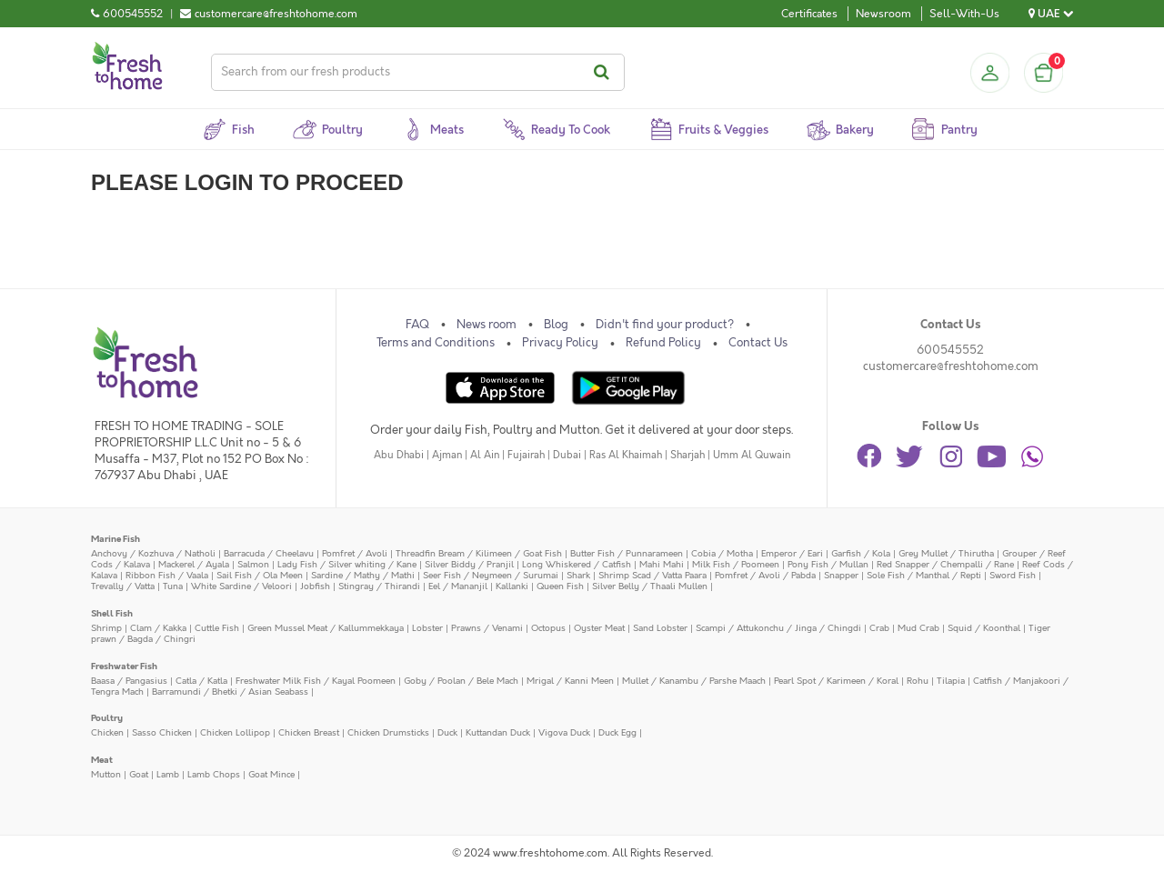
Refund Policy (663, 343)
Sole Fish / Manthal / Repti (924, 575)
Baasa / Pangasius (129, 680)
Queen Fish (560, 586)
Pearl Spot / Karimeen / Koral (836, 680)
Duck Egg (617, 732)
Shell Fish (112, 613)
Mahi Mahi (661, 564)
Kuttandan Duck (498, 732)
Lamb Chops (213, 774)
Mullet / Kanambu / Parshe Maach (694, 680)
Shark (578, 575)
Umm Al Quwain (751, 455)
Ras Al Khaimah (625, 455)
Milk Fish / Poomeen (735, 564)
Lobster (427, 628)
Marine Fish (115, 539)
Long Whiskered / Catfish (576, 564)
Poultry (107, 718)
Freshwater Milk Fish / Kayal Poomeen (316, 680)
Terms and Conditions (435, 343)
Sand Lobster (660, 628)
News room (487, 324)
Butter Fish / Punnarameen (626, 553)
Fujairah (526, 455)
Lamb (167, 774)
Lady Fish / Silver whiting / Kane (346, 564)
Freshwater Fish (124, 666)
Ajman (447, 455)
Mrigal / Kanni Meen (570, 680)
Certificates (809, 13)
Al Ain (484, 455)
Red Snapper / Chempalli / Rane (945, 564)
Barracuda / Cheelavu (269, 553)
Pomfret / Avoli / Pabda (765, 575)
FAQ (417, 324)
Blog (556, 324)
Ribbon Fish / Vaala (166, 575)
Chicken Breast (308, 732)
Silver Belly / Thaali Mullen (649, 586)
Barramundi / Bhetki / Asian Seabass (230, 691)
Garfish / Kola (860, 553)
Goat (138, 774)
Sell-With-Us (964, 13)
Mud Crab (918, 628)
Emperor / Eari (792, 553)
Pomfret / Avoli (354, 553)
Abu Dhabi (399, 455)
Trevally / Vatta (123, 586)
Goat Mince (271, 774)
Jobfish (315, 586)
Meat (102, 760)
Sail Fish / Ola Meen (259, 575)
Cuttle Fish (217, 628)
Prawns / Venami (487, 628)
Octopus (548, 628)
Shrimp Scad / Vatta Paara (652, 575)
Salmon (253, 564)
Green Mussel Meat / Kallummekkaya (325, 628)
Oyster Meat (599, 628)
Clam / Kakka (158, 628)
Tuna (173, 586)
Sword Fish (1012, 575)
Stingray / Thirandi (379, 586)
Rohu (917, 680)
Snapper (841, 575)
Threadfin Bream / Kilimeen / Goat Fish (479, 553)
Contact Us (758, 343)
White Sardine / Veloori (241, 586)
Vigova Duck (564, 732)
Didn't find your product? (665, 324)
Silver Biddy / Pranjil (469, 564)
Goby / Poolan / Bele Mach (461, 680)
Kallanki (512, 586)
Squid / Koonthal (984, 628)
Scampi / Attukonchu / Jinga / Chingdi (778, 628)
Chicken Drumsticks (388, 732)
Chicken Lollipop (235, 732)
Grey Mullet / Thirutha (946, 553)
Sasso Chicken (162, 732)
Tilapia (951, 680)
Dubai (567, 455)
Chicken (107, 732)
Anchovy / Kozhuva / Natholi (153, 553)
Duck (447, 732)
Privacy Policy (560, 343)
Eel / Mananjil (457, 586)
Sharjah (687, 455)
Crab (879, 628)
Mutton (106, 774)
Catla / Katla (201, 680)
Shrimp (106, 628)
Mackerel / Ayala (193, 564)
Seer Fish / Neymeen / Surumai (490, 575)
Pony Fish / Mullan (828, 564)
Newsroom (883, 13)
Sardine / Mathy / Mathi (363, 575)
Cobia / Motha (722, 553)
